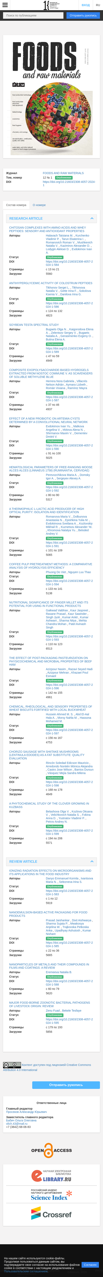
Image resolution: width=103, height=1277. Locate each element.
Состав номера (16, 205)
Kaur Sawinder (77, 613)
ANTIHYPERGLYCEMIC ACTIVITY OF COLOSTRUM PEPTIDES (50, 283)
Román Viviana (56, 388)
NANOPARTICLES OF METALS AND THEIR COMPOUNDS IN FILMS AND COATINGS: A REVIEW (49, 966)
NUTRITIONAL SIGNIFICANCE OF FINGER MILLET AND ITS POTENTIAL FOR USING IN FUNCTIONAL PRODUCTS (48, 604)
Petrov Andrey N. (57, 821)
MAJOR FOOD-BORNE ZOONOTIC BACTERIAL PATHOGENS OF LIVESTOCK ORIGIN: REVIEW (49, 1004)
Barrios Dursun (83, 769)
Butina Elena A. (55, 339)
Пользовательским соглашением (26, 1271)
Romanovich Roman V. (61, 242)
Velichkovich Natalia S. (66, 814)
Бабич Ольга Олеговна (21, 1120)
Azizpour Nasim (56, 669)
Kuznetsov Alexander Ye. (76, 527)
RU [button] (98, 5)
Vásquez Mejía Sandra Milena (67, 773)
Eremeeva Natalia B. (59, 972)
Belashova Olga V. (58, 811)
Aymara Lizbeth (76, 384)
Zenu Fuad (53, 1010)
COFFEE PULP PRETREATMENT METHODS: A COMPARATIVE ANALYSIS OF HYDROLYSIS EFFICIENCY (50, 566)
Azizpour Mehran (58, 672)
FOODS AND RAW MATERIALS (63, 173)
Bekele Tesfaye (71, 1010)
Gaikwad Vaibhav (57, 610)
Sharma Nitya (68, 620)
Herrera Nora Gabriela (60, 381)
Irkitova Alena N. (73, 429)
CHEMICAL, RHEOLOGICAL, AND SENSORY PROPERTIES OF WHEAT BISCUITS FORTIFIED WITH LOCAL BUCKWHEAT (50, 708)
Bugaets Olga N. (57, 329)
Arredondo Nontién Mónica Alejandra (69, 766)
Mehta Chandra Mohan (66, 622)
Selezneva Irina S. (70, 881)
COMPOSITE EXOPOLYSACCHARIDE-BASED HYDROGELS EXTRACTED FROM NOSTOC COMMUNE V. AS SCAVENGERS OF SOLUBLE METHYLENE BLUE (51, 373)
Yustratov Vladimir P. (72, 818)
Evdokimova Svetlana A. (62, 523)
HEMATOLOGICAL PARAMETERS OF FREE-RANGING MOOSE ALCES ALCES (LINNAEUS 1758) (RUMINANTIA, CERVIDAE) (51, 469)
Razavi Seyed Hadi (80, 669)
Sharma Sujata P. (57, 923)
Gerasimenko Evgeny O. (76, 336)
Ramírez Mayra (77, 388)
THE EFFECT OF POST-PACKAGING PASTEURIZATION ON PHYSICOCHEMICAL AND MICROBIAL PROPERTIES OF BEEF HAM (50, 661)
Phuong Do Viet (56, 572)
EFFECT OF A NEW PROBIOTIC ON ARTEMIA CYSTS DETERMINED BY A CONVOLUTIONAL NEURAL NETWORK (48, 420)
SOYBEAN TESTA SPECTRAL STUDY (34, 324)
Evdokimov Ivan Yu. (59, 426)
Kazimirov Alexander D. (75, 245)
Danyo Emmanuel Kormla (62, 878)
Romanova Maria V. (59, 516)
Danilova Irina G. (70, 294)
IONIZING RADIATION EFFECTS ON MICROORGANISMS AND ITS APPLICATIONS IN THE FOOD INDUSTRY (50, 872)
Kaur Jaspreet (79, 610)
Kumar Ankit (70, 617)
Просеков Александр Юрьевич (26, 1111)
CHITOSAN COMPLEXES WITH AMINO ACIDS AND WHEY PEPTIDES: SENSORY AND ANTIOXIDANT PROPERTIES (47, 229)
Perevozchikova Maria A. (62, 475)
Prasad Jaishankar (58, 920)
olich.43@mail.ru (16, 1123)
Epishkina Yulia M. (77, 520)
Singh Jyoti (53, 617)
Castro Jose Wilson (60, 769)
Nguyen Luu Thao (79, 572)
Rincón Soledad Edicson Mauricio (67, 762)
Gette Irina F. (69, 290)
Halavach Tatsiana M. (60, 235)
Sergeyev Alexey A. (68, 478)
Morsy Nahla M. (68, 717)
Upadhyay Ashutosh (68, 930)
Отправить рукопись (83, 15)
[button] (5, 5)
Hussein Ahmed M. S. (60, 714)
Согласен (90, 1264)
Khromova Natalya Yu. (62, 530)
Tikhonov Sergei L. (58, 287)
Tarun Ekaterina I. (73, 239)
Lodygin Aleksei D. (58, 249)
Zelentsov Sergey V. (64, 332)
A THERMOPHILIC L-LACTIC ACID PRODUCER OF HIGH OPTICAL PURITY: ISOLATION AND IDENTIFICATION (46, 510)
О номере (39, 205)
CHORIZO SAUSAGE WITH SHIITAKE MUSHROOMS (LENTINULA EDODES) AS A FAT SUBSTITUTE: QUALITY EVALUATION (46, 755)
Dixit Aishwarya (82, 920)
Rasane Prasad (56, 613)
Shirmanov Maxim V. (59, 433)
